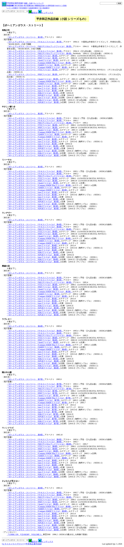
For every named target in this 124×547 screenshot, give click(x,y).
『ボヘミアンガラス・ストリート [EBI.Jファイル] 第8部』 (33, 467)
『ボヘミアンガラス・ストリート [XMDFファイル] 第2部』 (34, 134)
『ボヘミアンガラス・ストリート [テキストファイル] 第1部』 (35, 42)
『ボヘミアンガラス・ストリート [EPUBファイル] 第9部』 (34, 523)
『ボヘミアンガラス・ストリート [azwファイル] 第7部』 (33, 405)
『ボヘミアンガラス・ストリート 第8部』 (26, 435)
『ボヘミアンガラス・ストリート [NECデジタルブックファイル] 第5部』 (40, 282)
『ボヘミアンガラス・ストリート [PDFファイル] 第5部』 (33, 287)
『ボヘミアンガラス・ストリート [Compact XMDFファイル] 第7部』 (38, 403)
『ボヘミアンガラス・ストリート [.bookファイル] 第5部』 (33, 289)
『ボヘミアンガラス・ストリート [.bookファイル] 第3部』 (33, 183)
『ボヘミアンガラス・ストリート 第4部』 (26, 220)
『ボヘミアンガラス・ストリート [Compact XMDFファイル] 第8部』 (38, 458)
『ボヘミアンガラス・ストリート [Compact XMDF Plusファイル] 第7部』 (39, 398)
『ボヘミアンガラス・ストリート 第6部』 (26, 326)
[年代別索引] (23, 8)
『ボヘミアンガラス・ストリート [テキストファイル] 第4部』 (35, 224)
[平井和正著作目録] (15, 3)
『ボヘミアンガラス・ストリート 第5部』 (26, 273)
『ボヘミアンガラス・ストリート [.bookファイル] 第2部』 (33, 130)
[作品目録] (10, 5)
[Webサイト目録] (61, 5)
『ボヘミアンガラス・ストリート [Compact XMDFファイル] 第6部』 (38, 349)
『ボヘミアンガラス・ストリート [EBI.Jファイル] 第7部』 (33, 414)
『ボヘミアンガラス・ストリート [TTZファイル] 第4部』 (33, 231)
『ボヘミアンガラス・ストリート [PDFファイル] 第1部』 (33, 58)
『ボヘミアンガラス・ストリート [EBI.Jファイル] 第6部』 (33, 359)
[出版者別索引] (33, 8)
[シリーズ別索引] (13, 8)
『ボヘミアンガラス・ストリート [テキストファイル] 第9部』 (35, 493)
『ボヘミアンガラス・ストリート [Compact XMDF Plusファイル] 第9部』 (39, 507)
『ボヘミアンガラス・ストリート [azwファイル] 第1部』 (33, 86)
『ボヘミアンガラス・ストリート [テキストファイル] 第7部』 (35, 384)
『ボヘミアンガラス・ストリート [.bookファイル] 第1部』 (33, 60)
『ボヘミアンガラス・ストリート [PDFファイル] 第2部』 (33, 128)
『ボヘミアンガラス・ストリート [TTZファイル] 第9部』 (33, 500)
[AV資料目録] (50, 5)
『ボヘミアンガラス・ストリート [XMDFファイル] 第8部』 (34, 456)
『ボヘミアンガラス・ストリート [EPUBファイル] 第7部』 (34, 416)
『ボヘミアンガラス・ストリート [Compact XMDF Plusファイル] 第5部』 (39, 292)
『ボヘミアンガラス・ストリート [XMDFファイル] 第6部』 (34, 347)
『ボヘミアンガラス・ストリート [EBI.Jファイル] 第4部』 (33, 252)
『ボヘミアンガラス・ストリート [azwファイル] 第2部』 (33, 139)
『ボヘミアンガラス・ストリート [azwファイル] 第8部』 (33, 460)
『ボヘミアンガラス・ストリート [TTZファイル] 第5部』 (33, 285)
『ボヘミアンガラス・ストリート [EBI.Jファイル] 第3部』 (33, 199)
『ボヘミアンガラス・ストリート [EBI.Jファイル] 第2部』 (33, 146)
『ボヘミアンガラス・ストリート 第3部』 (26, 167)
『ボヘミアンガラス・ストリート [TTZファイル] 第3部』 (33, 178)
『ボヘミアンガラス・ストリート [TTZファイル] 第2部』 (33, 125)
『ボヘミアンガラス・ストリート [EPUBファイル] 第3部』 (34, 202)
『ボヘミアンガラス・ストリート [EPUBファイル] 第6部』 (34, 361)
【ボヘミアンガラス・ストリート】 (23, 25)
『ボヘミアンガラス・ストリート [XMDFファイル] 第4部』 (34, 241)
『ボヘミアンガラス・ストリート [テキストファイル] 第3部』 (35, 171)
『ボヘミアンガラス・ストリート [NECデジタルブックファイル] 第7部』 (40, 389)
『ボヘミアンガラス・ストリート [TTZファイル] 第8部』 (33, 446)
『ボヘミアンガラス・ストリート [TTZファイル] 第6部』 (33, 338)
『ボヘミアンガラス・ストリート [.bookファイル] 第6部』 (33, 342)
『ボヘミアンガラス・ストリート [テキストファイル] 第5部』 (35, 278)
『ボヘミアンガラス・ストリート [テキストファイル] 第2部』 (35, 118)
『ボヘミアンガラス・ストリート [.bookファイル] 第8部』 (33, 451)
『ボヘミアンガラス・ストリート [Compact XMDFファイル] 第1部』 (38, 67)
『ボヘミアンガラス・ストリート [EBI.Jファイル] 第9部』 (33, 520)
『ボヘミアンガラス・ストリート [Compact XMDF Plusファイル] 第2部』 (39, 132)
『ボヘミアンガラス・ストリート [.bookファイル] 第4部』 (33, 236)
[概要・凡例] (28, 3)
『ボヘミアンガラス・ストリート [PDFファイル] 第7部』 (33, 393)
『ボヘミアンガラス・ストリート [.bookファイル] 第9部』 (33, 504)
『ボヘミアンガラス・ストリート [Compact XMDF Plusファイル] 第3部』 (39, 185)
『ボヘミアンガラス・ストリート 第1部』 (26, 37)
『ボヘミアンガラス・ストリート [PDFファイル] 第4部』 (33, 234)
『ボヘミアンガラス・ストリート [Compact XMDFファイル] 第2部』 (38, 137)
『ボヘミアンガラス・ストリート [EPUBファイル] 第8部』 (34, 470)
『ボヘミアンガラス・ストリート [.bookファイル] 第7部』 (33, 396)
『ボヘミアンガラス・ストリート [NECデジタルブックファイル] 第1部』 (40, 46)
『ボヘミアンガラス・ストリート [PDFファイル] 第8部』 (33, 449)
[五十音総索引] (44, 8)
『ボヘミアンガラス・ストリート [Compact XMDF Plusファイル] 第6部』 (39, 345)
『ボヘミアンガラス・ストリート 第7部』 (26, 379)
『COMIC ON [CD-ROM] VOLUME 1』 (25, 534)
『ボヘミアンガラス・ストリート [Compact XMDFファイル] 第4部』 (38, 243)
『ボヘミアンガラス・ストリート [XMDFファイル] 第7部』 (34, 400)
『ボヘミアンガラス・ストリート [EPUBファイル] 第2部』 (34, 148)
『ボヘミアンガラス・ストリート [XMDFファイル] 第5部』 (34, 294)
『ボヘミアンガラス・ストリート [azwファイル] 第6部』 (33, 352)
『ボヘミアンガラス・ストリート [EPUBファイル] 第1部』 (34, 95)
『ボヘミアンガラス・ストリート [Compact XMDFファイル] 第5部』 (38, 296)
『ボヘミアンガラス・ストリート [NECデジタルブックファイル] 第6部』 (40, 335)
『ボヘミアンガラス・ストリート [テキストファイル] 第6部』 (35, 331)
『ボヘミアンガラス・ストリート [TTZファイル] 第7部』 (33, 391)
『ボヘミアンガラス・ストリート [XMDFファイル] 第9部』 (34, 509)
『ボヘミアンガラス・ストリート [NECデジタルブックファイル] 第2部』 (40, 123)
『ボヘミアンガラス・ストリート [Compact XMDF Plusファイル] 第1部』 (39, 63)
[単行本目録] (18, 5)
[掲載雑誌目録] (39, 5)
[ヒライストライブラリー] (13, 544)
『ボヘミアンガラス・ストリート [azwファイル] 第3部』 (33, 192)
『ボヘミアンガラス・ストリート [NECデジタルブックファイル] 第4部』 (40, 229)
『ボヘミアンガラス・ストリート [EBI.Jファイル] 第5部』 (33, 306)
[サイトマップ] (38, 3)
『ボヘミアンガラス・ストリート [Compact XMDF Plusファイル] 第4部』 (39, 238)
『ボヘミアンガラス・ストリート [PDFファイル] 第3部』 (33, 181)
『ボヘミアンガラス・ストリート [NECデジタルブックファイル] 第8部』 (40, 444)
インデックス (45, 13)
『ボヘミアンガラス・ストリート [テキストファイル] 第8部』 (35, 439)
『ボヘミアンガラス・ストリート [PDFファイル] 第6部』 (33, 340)
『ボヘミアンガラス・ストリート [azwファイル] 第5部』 (33, 299)
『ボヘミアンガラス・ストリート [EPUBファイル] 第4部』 (34, 255)
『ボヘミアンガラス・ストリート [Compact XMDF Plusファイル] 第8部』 (39, 453)
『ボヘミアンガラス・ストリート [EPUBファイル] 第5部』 (34, 308)
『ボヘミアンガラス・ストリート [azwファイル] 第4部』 (33, 245)
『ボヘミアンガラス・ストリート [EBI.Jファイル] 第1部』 (33, 93)
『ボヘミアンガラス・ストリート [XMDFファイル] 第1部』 (34, 65)
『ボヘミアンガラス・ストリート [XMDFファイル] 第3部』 (34, 188)
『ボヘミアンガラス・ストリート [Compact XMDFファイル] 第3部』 (38, 190)
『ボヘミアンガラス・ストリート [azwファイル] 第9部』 (33, 514)
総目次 (33, 13)
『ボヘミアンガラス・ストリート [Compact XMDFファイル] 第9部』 (38, 511)
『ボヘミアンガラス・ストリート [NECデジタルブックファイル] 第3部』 (40, 176)
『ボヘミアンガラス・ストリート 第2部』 (26, 114)
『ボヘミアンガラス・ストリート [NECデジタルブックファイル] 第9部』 (40, 497)
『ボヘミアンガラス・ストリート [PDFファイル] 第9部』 (33, 502)
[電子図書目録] (28, 5)
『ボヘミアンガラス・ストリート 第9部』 (26, 488)
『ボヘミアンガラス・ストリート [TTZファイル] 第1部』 (33, 56)
